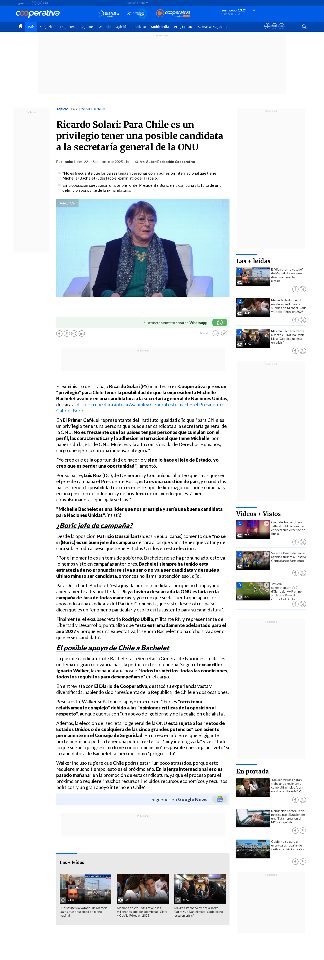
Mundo (105, 27)
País (31, 27)
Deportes (67, 27)
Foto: (63, 203)
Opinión (122, 27)
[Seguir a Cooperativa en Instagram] (45, 3)
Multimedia (160, 27)
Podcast (139, 27)
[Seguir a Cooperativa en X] (40, 3)
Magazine (47, 27)
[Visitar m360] (274, 30)
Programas (183, 27)
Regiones (86, 27)
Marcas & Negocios (212, 27)
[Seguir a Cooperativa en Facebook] (34, 3)
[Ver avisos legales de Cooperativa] (267, 30)
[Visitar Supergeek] (281, 30)
